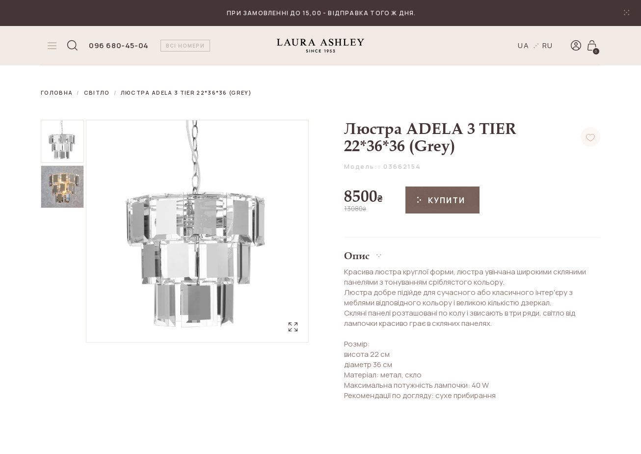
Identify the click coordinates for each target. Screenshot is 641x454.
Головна (57, 92)
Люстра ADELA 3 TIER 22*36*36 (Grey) (186, 92)
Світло (97, 92)
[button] (472, 252)
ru (548, 45)
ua (524, 45)
